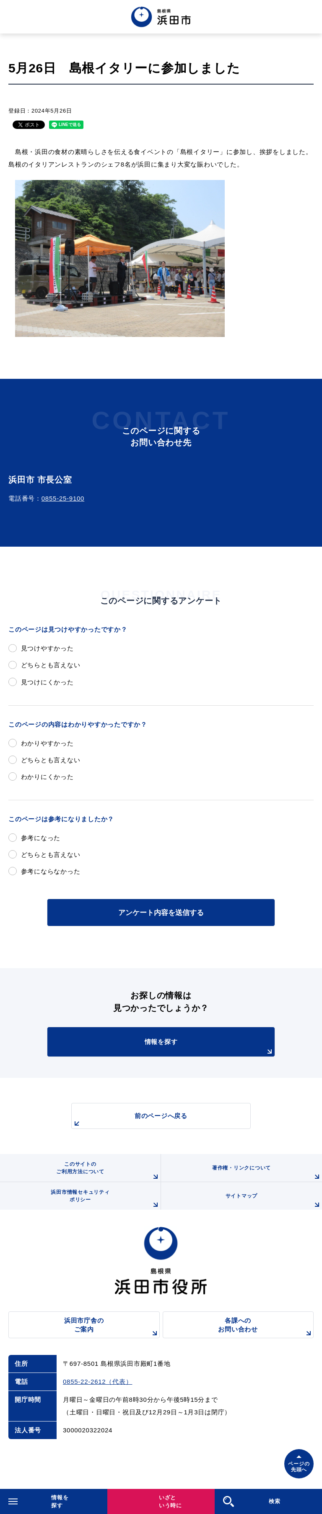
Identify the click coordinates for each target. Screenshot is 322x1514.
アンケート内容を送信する (161, 912)
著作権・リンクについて (267, 1173)
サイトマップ (274, 1201)
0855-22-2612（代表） (97, 1381)
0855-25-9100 (63, 498)
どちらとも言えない (50, 664)
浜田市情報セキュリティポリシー (106, 1199)
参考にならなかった (50, 871)
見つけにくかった (47, 682)
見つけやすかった (47, 648)
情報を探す (210, 1047)
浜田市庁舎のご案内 (112, 1327)
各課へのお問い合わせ (266, 1327)
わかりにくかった (47, 776)
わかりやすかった (47, 743)
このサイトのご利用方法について (108, 1171)
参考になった (41, 837)
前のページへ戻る (129, 1120)
